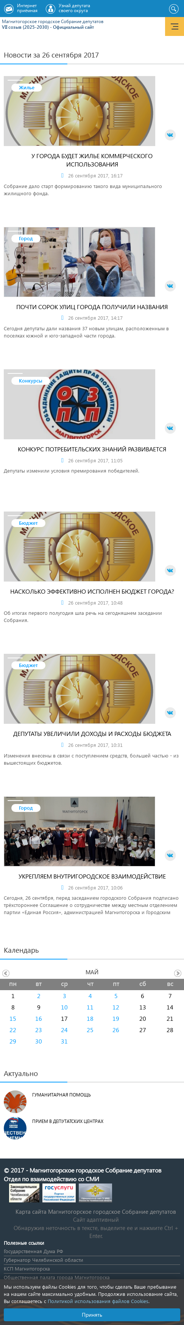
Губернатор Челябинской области (43, 1260)
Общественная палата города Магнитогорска (57, 1277)
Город (26, 238)
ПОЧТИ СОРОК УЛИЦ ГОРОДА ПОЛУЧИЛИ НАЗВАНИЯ (92, 307)
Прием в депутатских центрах (67, 1121)
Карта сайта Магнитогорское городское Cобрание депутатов (96, 1211)
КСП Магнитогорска (27, 1268)
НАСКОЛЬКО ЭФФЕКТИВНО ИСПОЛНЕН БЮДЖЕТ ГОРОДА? (92, 591)
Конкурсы (30, 380)
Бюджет (28, 522)
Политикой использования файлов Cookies (98, 1301)
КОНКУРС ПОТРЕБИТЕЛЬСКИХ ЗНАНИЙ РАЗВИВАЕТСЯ (92, 449)
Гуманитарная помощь (61, 1095)
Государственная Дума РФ (33, 1251)
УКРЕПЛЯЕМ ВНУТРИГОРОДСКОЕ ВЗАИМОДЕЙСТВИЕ (92, 876)
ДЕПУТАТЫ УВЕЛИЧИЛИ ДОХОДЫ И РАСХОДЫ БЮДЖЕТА (92, 733)
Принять (92, 1314)
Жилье (26, 87)
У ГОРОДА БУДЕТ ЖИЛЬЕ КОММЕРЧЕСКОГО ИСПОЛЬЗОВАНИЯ (92, 160)
